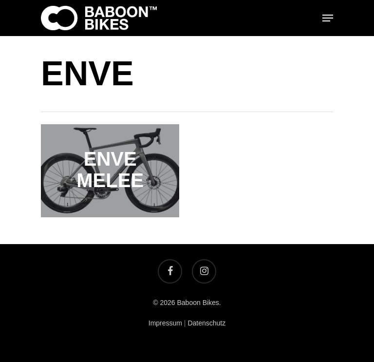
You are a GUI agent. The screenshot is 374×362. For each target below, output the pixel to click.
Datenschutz (206, 323)
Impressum (165, 323)
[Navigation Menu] (327, 18)
